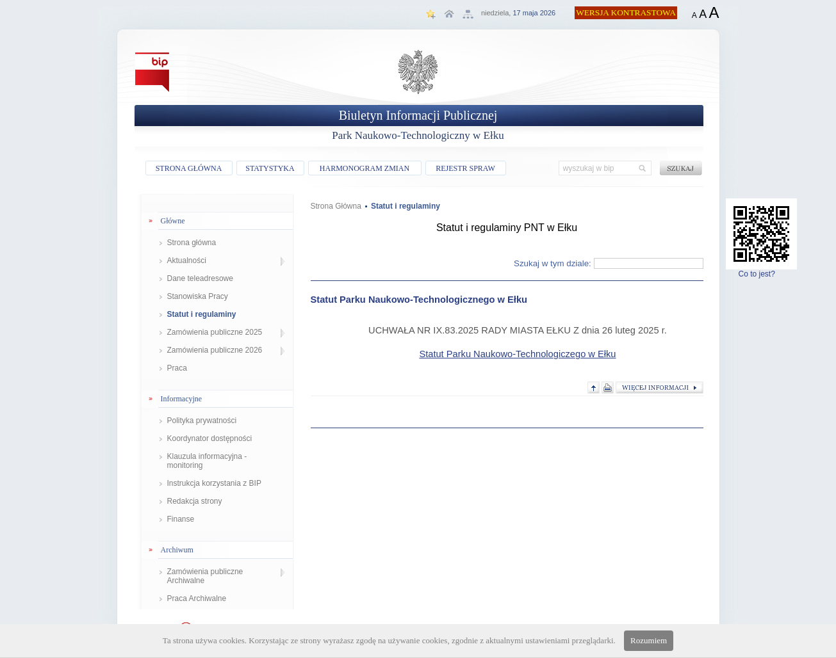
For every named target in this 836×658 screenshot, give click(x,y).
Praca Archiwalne (197, 598)
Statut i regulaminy (201, 314)
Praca (177, 368)
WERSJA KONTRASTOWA (626, 12)
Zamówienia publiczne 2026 (215, 350)
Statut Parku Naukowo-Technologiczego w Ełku (517, 354)
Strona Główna (336, 206)
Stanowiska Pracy (197, 296)
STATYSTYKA (269, 168)
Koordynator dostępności (209, 438)
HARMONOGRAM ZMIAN (364, 168)
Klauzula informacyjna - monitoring (207, 461)
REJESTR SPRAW (465, 168)
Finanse (181, 519)
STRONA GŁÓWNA (189, 168)
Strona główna (192, 242)
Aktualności (186, 260)
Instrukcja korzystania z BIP (214, 483)
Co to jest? (761, 270)
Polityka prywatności (202, 420)
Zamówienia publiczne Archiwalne (205, 576)
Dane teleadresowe (200, 278)
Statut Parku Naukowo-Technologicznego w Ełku (419, 299)
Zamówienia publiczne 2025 (215, 332)
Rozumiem (648, 640)
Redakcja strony (194, 501)
